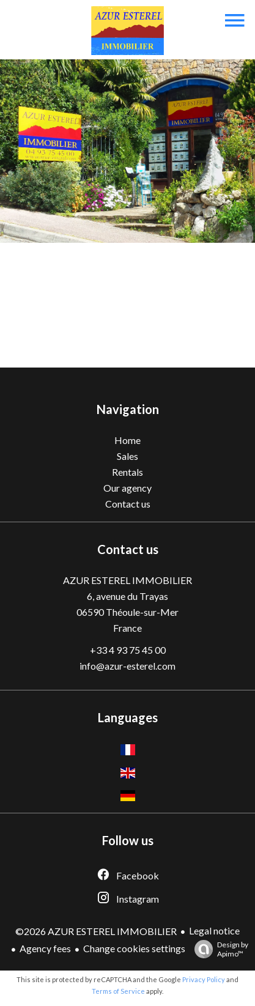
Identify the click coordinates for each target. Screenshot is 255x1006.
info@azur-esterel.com (127, 665)
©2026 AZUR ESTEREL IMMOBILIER (96, 931)
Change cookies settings (134, 948)
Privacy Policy (203, 979)
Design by (218, 949)
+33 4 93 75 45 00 (128, 650)
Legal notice (214, 930)
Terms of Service (118, 991)
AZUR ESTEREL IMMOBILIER (127, 580)
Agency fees (45, 948)
